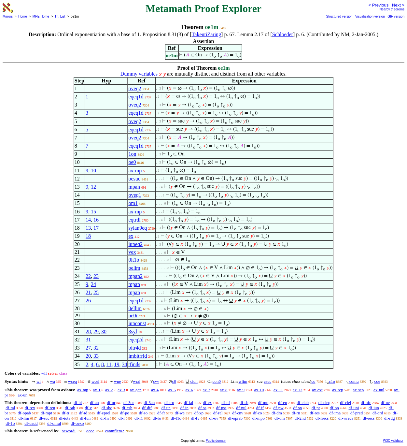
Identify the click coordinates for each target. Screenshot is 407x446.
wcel (95, 381)
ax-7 (206, 389)
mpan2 (135, 276)
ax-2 (109, 389)
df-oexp (77, 423)
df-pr (316, 407)
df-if (260, 407)
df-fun (85, 418)
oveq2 (134, 88)
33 (96, 356)
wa (52, 381)
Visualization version (370, 16)
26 (88, 300)
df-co (257, 412)
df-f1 (138, 418)
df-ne (385, 402)
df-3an (149, 402)
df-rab (70, 407)
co (313, 381)
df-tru (169, 402)
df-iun (374, 407)
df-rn (296, 412)
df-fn (104, 418)
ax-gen (135, 389)
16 (96, 220)
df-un (166, 407)
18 (88, 236)
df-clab (303, 402)
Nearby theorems (391, 9)
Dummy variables (139, 74)
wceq (72, 381)
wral (136, 381)
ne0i (132, 315)
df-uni (354, 407)
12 (93, 187)
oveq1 (134, 195)
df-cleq (324, 402)
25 (96, 292)
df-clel (345, 402)
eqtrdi (134, 220)
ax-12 (297, 389)
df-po (124, 412)
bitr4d (134, 348)
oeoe (90, 430)
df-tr (65, 412)
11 (108, 364)
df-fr (161, 412)
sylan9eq (137, 228)
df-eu (282, 402)
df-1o (10, 423)
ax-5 (172, 389)
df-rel (218, 412)
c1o (332, 381)
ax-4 (155, 389)
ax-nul (378, 389)
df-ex (207, 402)
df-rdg (389, 418)
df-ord (377, 412)
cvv (156, 381)
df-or (111, 402)
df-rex (30, 407)
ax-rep (337, 389)
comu (354, 381)
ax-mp (135, 170)
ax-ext (317, 389)
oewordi (69, 430)
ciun (193, 381)
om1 (132, 203)
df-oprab (235, 418)
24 (93, 284)
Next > (398, 5)
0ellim (135, 308)
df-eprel (103, 412)
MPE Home (41, 16)
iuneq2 (135, 244)
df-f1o (176, 418)
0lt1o (133, 260)
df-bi (78, 402)
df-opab (24, 412)
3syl (132, 331)
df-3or (128, 402)
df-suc (44, 418)
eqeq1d (135, 96)
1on (132, 154)
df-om (279, 418)
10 (93, 170)
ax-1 (97, 389)
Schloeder (282, 34)
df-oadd (30, 423)
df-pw (279, 407)
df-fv (195, 418)
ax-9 (241, 389)
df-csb (127, 407)
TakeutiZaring (206, 34)
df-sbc (107, 407)
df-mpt (46, 412)
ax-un (23, 395)
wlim (243, 381)
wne (117, 381)
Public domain (216, 440)
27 (88, 348)
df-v (88, 407)
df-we (180, 412)
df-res (314, 412)
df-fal (188, 402)
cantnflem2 (114, 430)
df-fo (157, 418)
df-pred (356, 412)
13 (88, 228)
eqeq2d (135, 339)
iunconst (137, 323)
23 (96, 276)
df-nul (241, 407)
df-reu (50, 407)
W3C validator (393, 440)
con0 (217, 381)
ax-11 (278, 389)
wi (38, 381)
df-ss (202, 407)
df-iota (64, 418)
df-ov (213, 418)
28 (88, 331)
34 (124, 364)
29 (96, 331)
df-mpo (258, 418)
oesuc (134, 178)
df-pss (221, 407)
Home (22, 16)
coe (377, 381)
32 (96, 348)
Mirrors (8, 16)
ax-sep (358, 389)
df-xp (199, 412)
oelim (134, 268)
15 (93, 211)
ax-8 (223, 389)
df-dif (147, 407)
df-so (143, 412)
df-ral (10, 407)
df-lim (24, 418)
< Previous (378, 5)
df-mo (263, 402)
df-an (94, 402)
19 (116, 364)
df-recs (368, 418)
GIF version (395, 16)
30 (103, 331)
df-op (334, 407)
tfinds (134, 364)
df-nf (225, 402)
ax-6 (189, 389)
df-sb (244, 402)
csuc (267, 381)
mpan (134, 187)
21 (88, 292)
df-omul (54, 423)
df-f (122, 418)
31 (88, 339)
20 (88, 356)
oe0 (132, 162)
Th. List (60, 16)
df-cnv (237, 412)
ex (130, 236)
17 (96, 228)
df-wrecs (345, 418)
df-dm (277, 412)
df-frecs (322, 418)
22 (88, 276)
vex (132, 252)
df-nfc (366, 402)
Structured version (339, 16)
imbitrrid (137, 356)
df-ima (335, 412)
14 (88, 220)
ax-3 (121, 389)
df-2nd (300, 418)
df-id (83, 412)
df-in (184, 407)
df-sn (297, 407)
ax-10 (259, 389)
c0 (174, 381)
